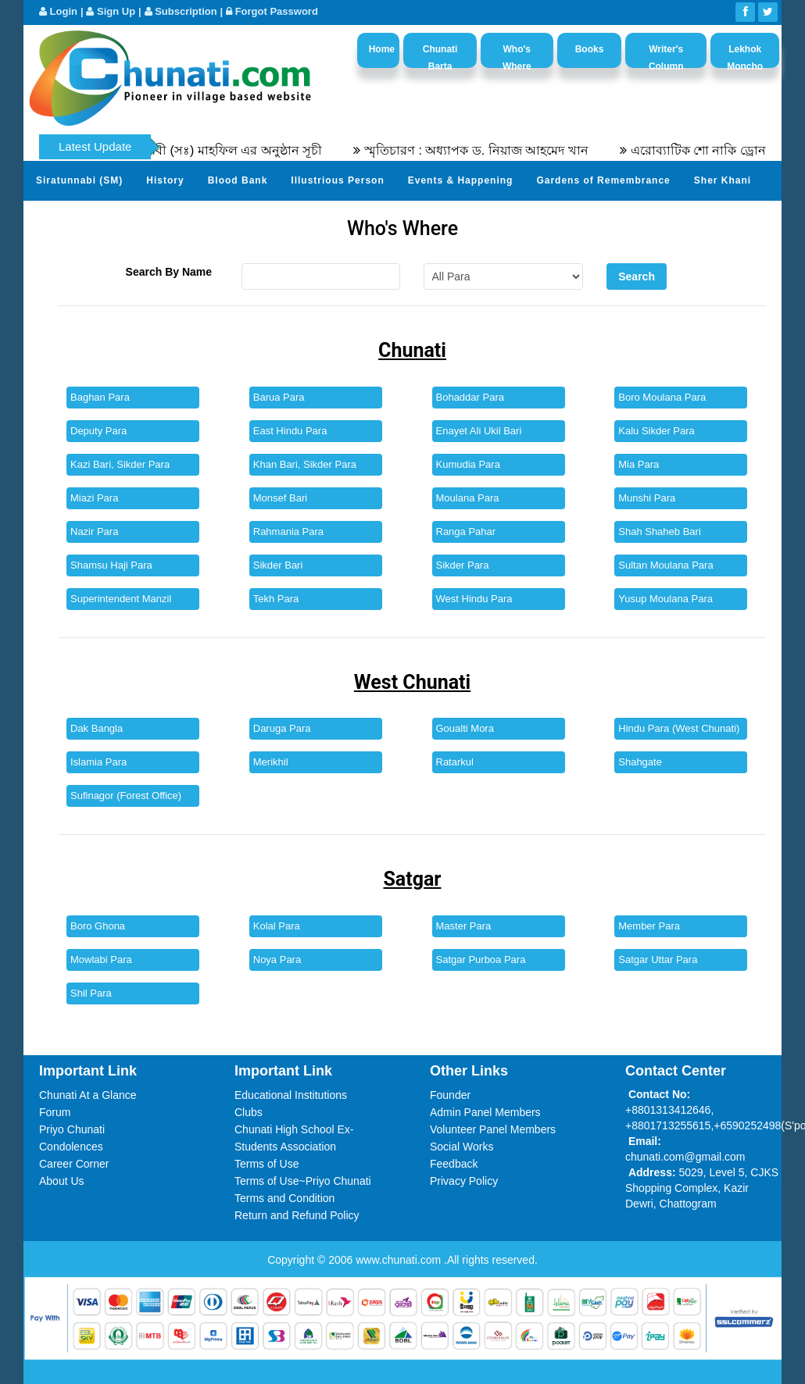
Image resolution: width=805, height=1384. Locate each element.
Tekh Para (276, 599)
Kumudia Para (468, 464)
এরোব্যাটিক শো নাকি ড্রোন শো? (723, 150)
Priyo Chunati (72, 1129)
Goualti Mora (465, 728)
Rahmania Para (288, 531)
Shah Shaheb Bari (659, 531)
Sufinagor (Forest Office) (125, 795)
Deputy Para (98, 431)
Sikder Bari (278, 565)
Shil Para (91, 993)
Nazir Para (94, 531)
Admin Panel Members (485, 1112)
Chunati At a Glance (88, 1095)
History (165, 180)
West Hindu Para (474, 599)
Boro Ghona (97, 926)
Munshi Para (646, 498)
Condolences (71, 1146)
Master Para (464, 926)
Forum (54, 1112)
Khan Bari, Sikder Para (304, 464)
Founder (450, 1095)
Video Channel (278, 218)
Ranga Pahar (466, 531)
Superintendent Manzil (120, 599)
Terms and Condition (284, 1198)
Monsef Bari (280, 498)
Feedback (454, 1163)
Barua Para (279, 397)
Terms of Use (266, 1163)
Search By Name (169, 272)
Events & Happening (460, 180)
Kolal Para (276, 926)
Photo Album (184, 218)
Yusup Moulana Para (665, 599)
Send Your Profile (81, 218)
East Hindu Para (290, 431)
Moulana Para (467, 498)
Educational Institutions (290, 1095)
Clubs (248, 1112)
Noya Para (277, 959)
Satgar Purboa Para (481, 959)
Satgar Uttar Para (657, 959)
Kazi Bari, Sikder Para (120, 464)
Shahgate (640, 762)
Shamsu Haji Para (111, 565)
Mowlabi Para (101, 959)
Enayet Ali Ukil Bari (479, 431)
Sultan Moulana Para (665, 565)
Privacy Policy (464, 1181)
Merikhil (270, 762)
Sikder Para (462, 565)
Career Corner (74, 1163)
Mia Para (638, 464)
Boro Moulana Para (662, 397)
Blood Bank (238, 180)
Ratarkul (455, 762)
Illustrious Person (337, 180)
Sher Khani (722, 180)
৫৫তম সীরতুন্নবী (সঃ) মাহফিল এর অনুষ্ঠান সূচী (215, 150)
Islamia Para (98, 762)
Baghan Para (100, 397)
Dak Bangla (96, 728)
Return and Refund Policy (297, 1215)
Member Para (649, 926)
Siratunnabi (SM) (79, 180)
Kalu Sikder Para (656, 431)
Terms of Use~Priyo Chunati (302, 1181)
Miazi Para (94, 498)
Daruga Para (282, 728)
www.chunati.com (400, 1260)
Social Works (461, 1146)
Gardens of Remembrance (603, 180)
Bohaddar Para (470, 397)
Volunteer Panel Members (493, 1129)
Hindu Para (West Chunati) (678, 728)
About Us (61, 1181)
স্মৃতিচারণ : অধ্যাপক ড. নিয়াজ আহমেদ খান (489, 150)
